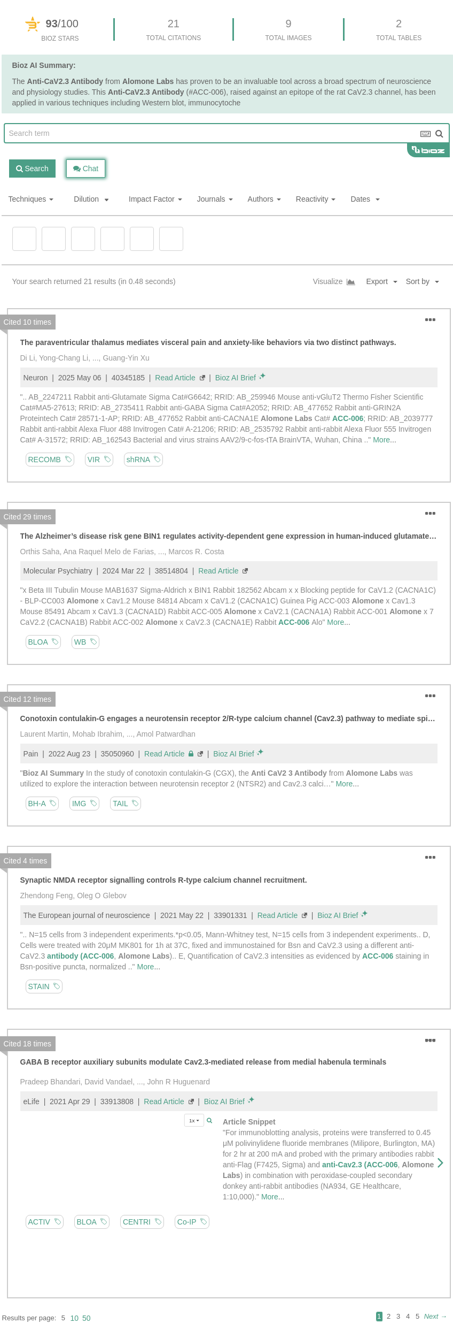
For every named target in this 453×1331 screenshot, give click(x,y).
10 (74, 1318)
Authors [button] (264, 199)
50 (86, 1318)
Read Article (175, 377)
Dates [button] (364, 199)
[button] (427, 281)
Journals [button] (215, 199)
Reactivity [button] (316, 199)
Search (32, 168)
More (381, 439)
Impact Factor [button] (155, 199)
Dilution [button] (91, 199)
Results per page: (29, 1318)
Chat (85, 168)
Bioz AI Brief (235, 377)
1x (194, 1120)
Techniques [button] (31, 199)
